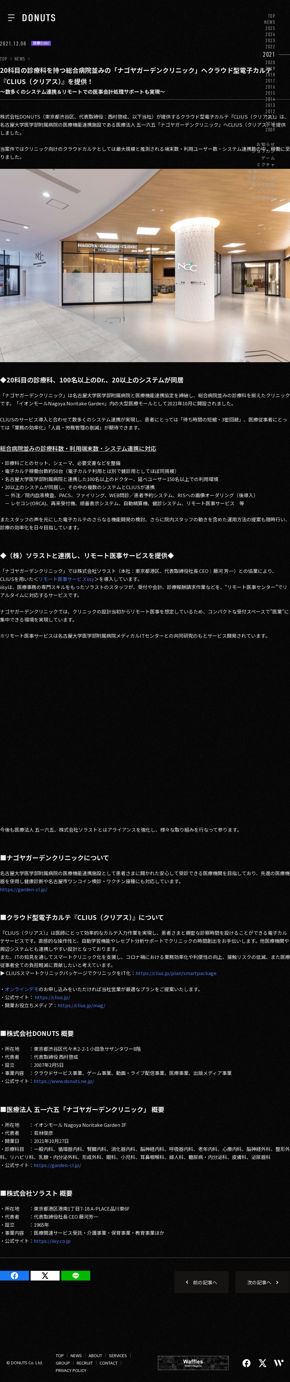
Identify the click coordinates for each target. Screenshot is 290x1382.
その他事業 (264, 198)
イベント (266, 191)
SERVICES (118, 1355)
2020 (271, 62)
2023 (271, 40)
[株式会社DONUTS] (39, 17)
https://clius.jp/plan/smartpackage (176, 973)
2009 (271, 130)
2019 (271, 68)
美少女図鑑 (264, 185)
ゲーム (268, 157)
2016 (271, 87)
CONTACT (109, 1363)
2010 (271, 124)
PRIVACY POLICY (71, 1370)
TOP (272, 16)
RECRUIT (85, 1363)
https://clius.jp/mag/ (81, 1005)
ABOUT (95, 1355)
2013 (271, 105)
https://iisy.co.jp (52, 1240)
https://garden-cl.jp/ (23, 889)
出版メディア (261, 178)
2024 (271, 34)
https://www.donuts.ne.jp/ (64, 1081)
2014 (271, 99)
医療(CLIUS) (262, 171)
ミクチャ (266, 164)
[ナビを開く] (11, 17)
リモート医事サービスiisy (66, 578)
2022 (271, 46)
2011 (271, 117)
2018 (271, 75)
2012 (271, 111)
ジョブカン (264, 151)
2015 (271, 93)
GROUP (63, 1363)
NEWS (270, 22)
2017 (271, 81)
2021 (269, 54)
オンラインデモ (22, 989)
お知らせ (266, 144)
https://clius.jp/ (52, 997)
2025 (271, 28)
